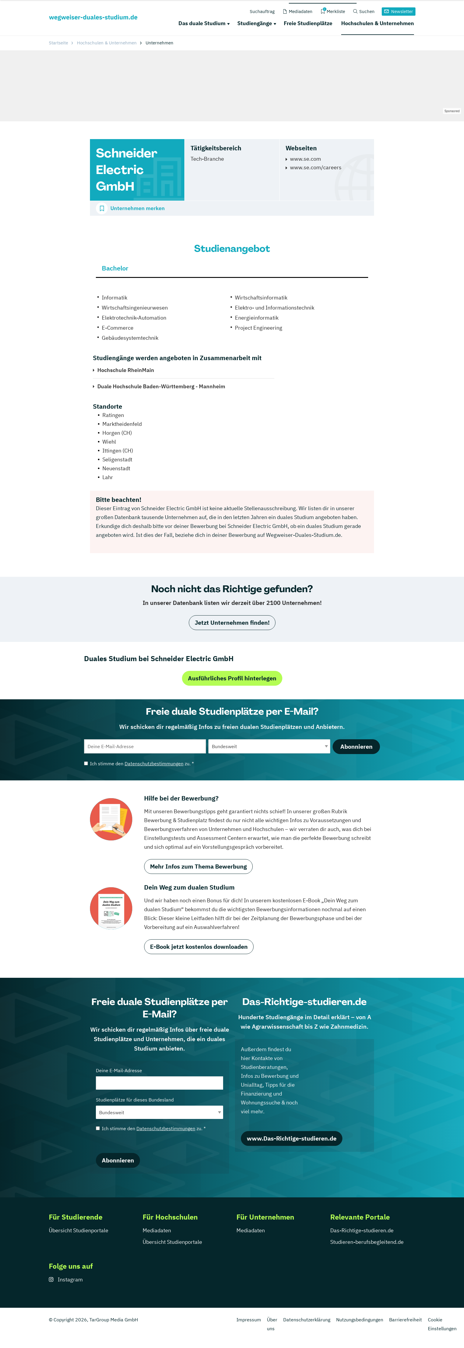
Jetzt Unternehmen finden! (232, 623)
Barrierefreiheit (405, 1320)
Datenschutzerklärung (306, 1320)
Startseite (58, 43)
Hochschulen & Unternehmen (377, 23)
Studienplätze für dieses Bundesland (159, 1108)
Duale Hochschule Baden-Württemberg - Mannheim (161, 386)
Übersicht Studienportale (78, 1230)
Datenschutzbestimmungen (154, 763)
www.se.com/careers (315, 167)
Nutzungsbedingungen (359, 1320)
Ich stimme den (139, 763)
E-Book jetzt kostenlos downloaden (199, 947)
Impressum (248, 1320)
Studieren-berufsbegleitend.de (367, 1242)
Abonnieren (356, 747)
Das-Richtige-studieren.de (362, 1230)
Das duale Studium (201, 23)
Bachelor (115, 268)
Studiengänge (254, 23)
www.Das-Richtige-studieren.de (291, 1138)
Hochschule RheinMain (125, 370)
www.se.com (305, 158)
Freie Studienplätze (308, 23)
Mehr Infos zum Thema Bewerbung (198, 866)
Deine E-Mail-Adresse (159, 1078)
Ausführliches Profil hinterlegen (232, 678)
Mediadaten (157, 1230)
